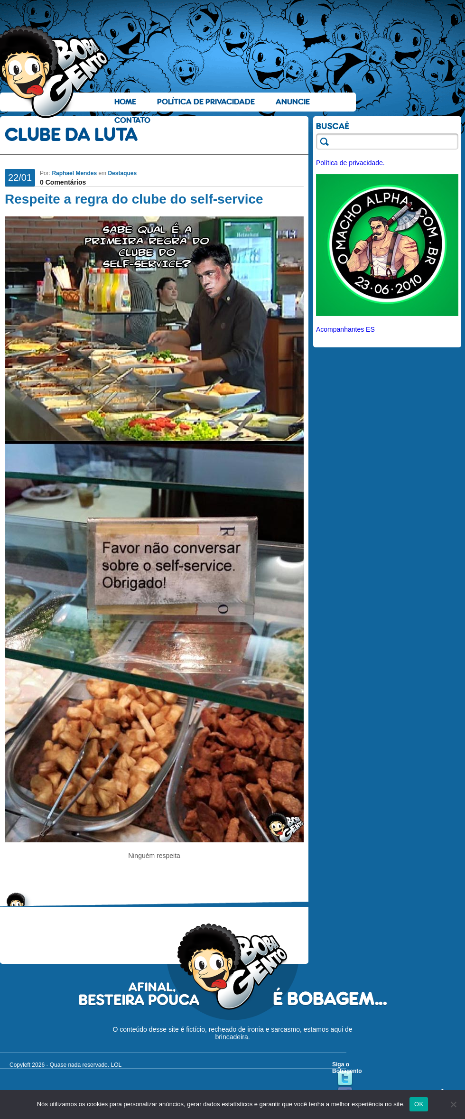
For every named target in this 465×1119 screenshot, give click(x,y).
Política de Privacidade (206, 102)
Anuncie (293, 102)
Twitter (345, 1079)
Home (125, 102)
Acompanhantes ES (345, 329)
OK (418, 1104)
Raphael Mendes (74, 173)
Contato (132, 120)
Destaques (122, 173)
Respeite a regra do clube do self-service (134, 199)
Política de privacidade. (350, 163)
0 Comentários (63, 182)
